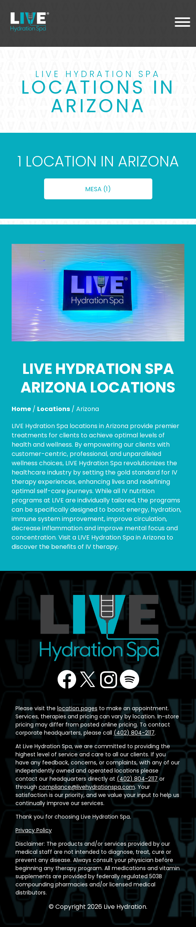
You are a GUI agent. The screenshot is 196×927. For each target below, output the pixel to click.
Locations (53, 408)
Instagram (108, 679)
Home (21, 408)
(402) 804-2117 (134, 733)
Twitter (87, 679)
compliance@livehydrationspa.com (87, 787)
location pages (77, 708)
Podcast (129, 679)
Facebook (67, 679)
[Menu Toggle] (182, 23)
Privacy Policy (33, 830)
